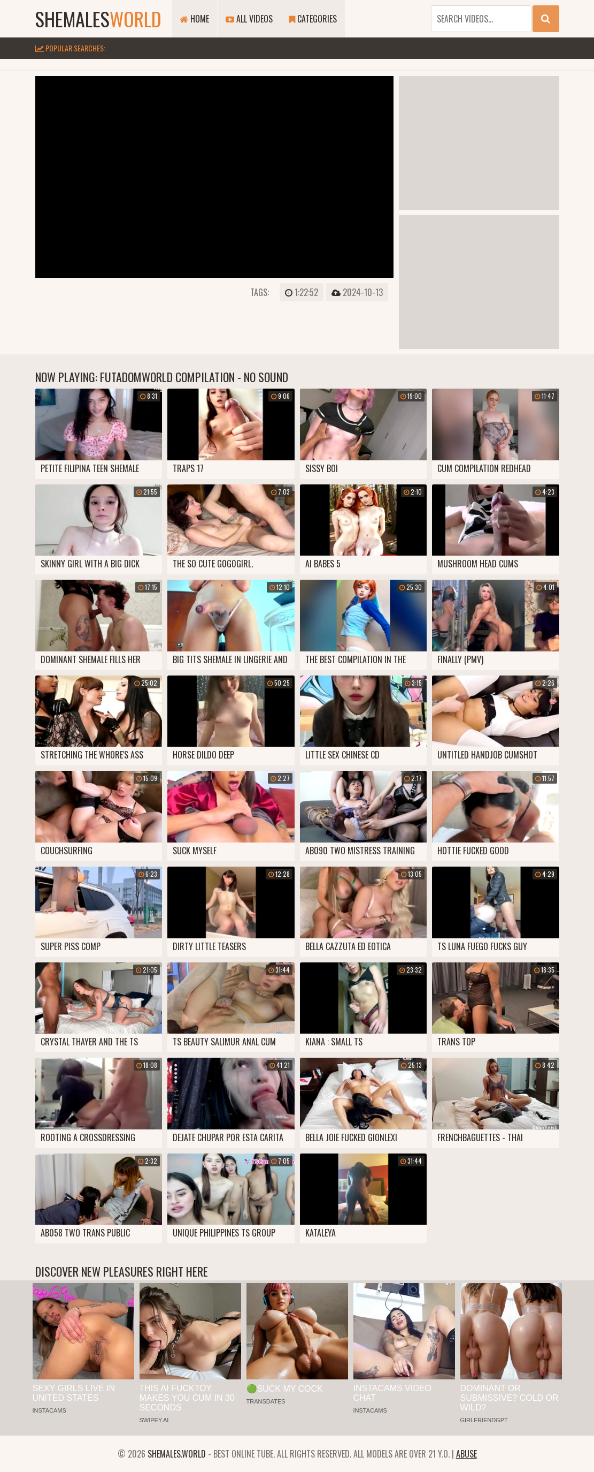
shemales (98, 18)
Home (194, 18)
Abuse (466, 1453)
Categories (313, 18)
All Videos (249, 18)
